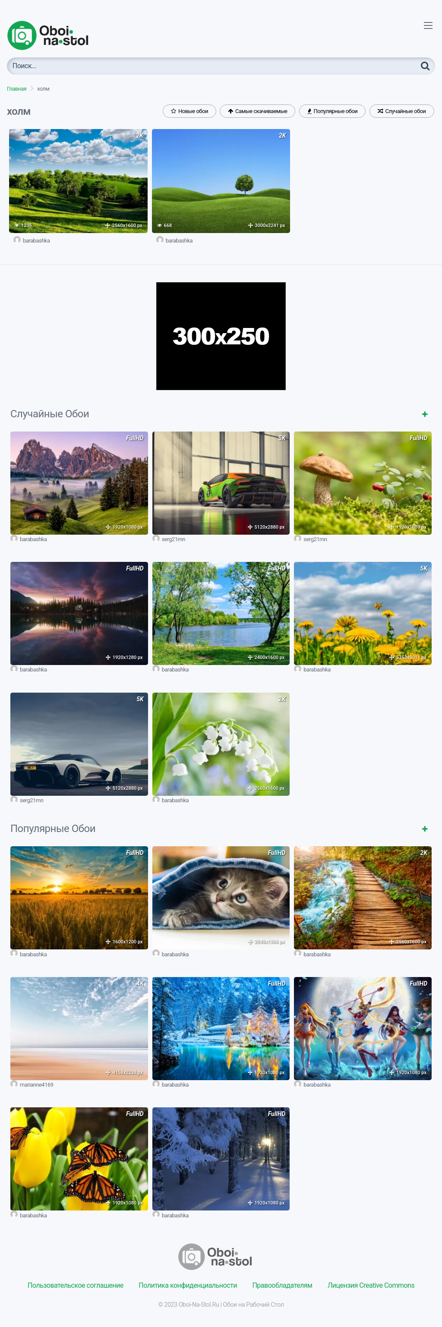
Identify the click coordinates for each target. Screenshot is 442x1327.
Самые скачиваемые (257, 111)
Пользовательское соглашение (75, 1285)
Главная (16, 88)
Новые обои (189, 111)
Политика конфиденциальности (188, 1285)
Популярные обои (332, 111)
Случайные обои (402, 111)
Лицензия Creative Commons (371, 1285)
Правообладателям (282, 1285)
